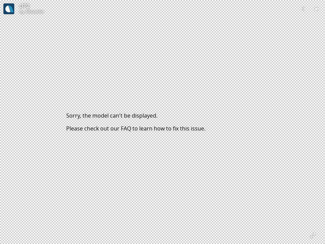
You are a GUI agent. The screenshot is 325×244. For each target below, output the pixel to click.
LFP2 (24, 6)
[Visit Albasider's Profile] (8, 8)
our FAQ (120, 128)
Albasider (34, 11)
